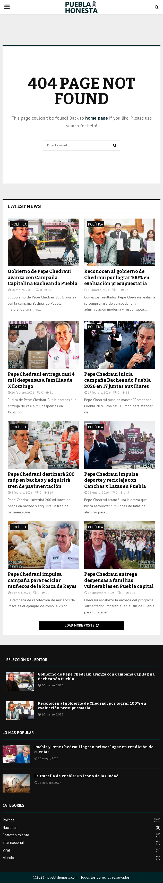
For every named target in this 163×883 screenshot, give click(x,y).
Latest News (24, 206)
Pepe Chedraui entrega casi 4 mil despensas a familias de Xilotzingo (41, 380)
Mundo (8, 858)
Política (19, 224)
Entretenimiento (16, 835)
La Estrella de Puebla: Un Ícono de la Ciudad (76, 776)
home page (96, 118)
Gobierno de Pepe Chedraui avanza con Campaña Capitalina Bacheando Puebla (43, 277)
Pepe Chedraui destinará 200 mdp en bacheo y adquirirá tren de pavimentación (41, 480)
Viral (6, 850)
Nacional (9, 828)
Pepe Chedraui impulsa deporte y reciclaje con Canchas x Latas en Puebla (115, 480)
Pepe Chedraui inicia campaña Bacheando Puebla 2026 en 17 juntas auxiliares (117, 380)
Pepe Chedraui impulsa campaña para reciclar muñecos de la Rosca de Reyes (42, 580)
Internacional (13, 842)
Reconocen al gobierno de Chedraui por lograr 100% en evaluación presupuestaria (117, 277)
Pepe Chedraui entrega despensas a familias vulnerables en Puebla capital (119, 580)
